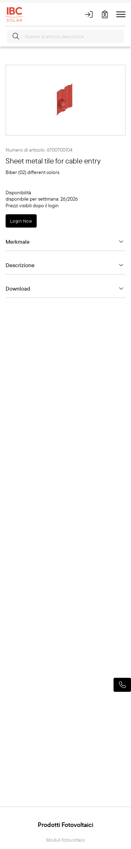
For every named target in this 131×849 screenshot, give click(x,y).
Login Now (21, 221)
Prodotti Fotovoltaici (65, 824)
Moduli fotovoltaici (65, 840)
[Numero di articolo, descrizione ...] (65, 36)
